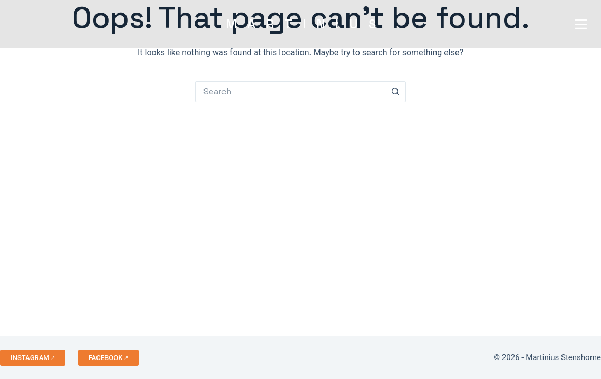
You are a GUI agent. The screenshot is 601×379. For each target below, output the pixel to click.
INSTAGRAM (30, 358)
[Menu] (579, 24)
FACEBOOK (106, 358)
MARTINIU (301, 24)
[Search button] (395, 91)
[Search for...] (290, 91)
